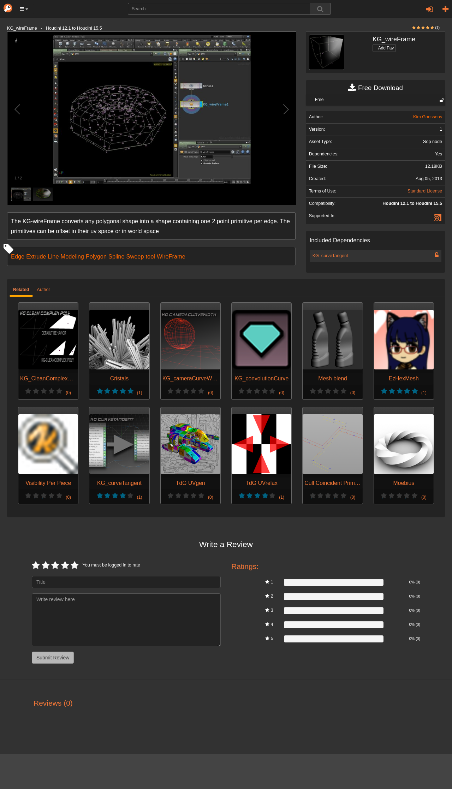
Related (21, 289)
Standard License (425, 191)
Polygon (96, 256)
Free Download (375, 88)
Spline (116, 256)
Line (53, 256)
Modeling (72, 256)
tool (150, 256)
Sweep (135, 256)
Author (43, 289)
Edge (17, 256)
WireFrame (171, 256)
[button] (24, 9)
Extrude (36, 256)
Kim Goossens (427, 116)
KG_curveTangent (330, 255)
